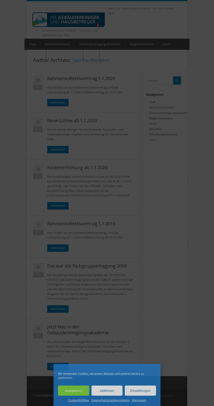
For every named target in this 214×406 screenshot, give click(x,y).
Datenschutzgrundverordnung (110, 400)
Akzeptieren (73, 391)
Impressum (139, 400)
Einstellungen (140, 391)
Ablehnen (107, 391)
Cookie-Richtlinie (78, 400)
